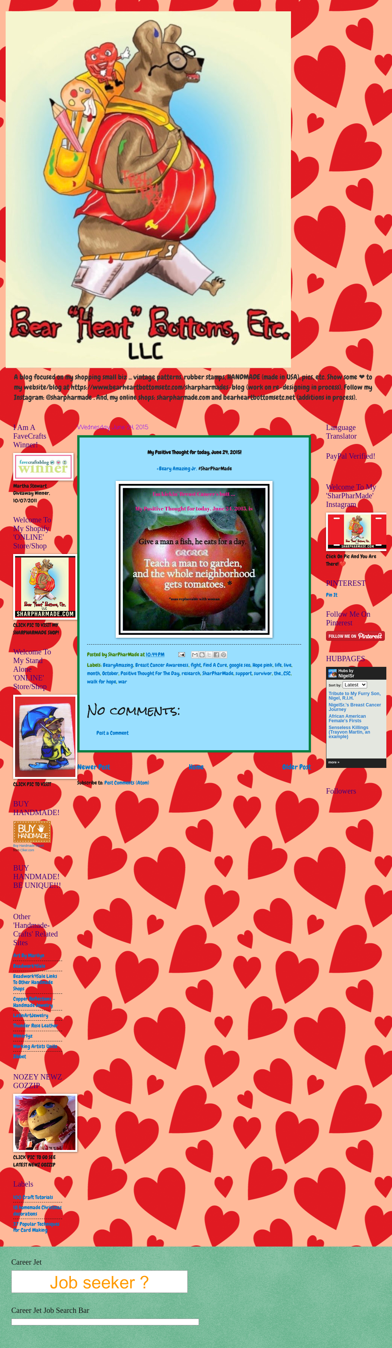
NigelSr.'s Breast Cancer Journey (355, 707)
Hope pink (263, 665)
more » (334, 762)
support (244, 673)
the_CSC (282, 673)
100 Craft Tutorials (33, 1197)
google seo (239, 665)
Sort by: (335, 685)
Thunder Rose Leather (35, 1025)
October (110, 673)
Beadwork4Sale (29, 966)
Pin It (331, 594)
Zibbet (19, 1056)
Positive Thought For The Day (150, 673)
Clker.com (27, 850)
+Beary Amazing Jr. (176, 468)
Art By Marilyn (28, 955)
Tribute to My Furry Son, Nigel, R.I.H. (355, 695)
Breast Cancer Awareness (161, 665)
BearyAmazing (118, 665)
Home (196, 767)
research (191, 673)
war (122, 681)
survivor (263, 673)
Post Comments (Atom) (126, 782)
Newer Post (93, 767)
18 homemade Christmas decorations (37, 1210)
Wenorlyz (22, 1035)
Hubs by (341, 674)
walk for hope (101, 681)
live (287, 665)
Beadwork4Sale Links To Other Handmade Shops (35, 982)
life (278, 665)
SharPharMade (217, 673)
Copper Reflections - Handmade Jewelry (34, 1002)
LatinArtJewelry (30, 1015)
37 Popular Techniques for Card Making (36, 1227)
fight (196, 665)
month (93, 673)
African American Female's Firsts (347, 718)
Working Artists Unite (35, 1046)
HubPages (372, 763)
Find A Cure (215, 665)
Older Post (296, 767)
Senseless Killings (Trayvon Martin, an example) (349, 732)
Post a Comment (112, 732)
